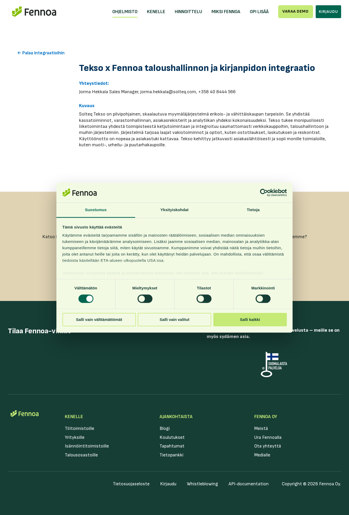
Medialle (262, 455)
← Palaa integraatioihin (41, 53)
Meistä (261, 428)
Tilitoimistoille (79, 428)
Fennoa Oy (265, 416)
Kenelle (156, 11)
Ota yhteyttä (267, 446)
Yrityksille (74, 437)
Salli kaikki (250, 320)
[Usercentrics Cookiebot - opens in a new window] (264, 192)
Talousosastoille (81, 455)
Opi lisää (259, 11)
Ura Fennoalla (268, 437)
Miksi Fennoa (225, 11)
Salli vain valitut (174, 320)
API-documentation (249, 484)
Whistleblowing (202, 484)
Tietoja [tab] (253, 210)
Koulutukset (172, 437)
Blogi (165, 428)
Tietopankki (171, 455)
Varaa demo (295, 11)
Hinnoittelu (188, 11)
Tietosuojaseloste (131, 484)
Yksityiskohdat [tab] (174, 210)
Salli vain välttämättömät (99, 320)
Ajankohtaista (176, 416)
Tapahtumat (172, 446)
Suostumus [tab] (96, 210)
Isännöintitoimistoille (87, 446)
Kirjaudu (328, 11)
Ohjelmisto (125, 11)
